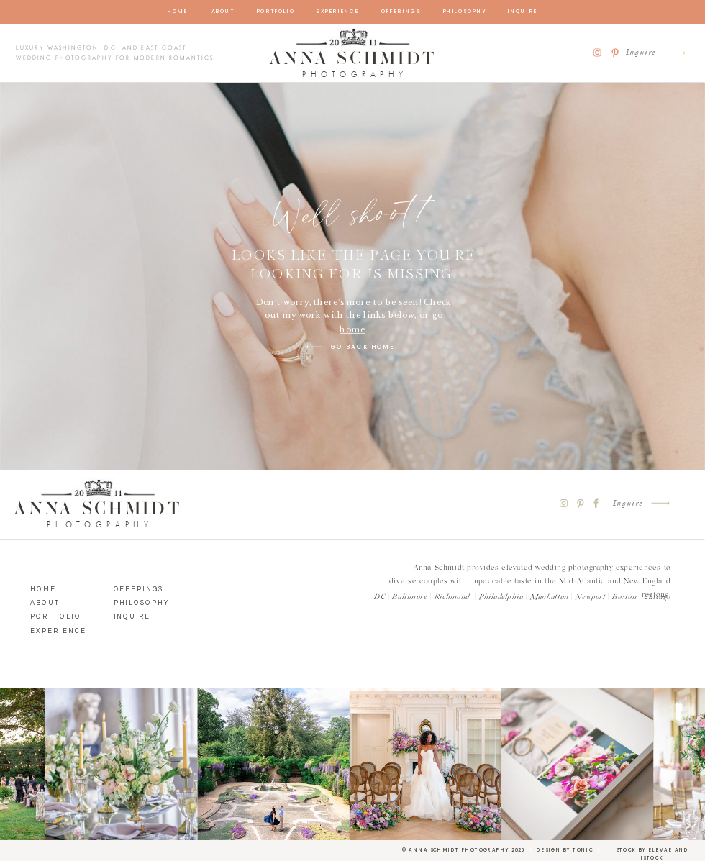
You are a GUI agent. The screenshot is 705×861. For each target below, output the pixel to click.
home (352, 330)
